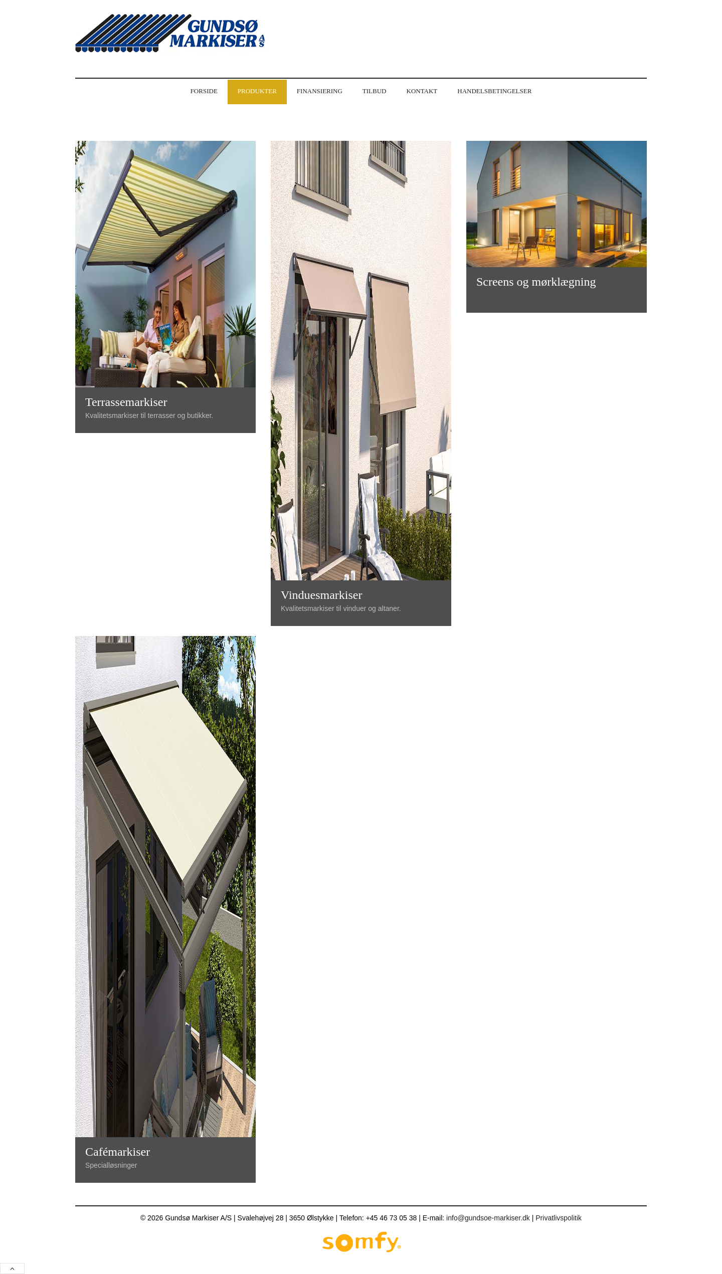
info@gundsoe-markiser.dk (488, 1218)
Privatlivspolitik (558, 1218)
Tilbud (375, 91)
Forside (204, 91)
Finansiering (319, 91)
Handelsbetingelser (494, 91)
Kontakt (422, 91)
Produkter (257, 91)
